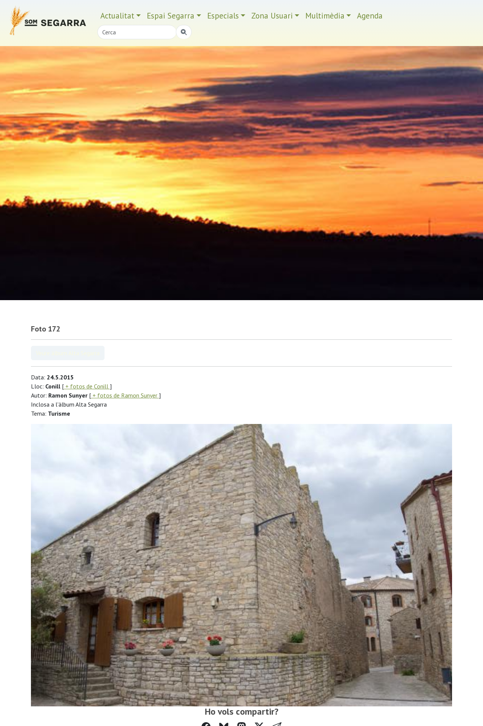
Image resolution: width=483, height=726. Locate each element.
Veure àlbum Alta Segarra (68, 353)
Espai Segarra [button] (170, 16)
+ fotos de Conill (87, 386)
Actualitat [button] (117, 16)
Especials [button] (223, 16)
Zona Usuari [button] (272, 16)
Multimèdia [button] (325, 16)
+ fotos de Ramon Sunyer (125, 395)
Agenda (370, 16)
